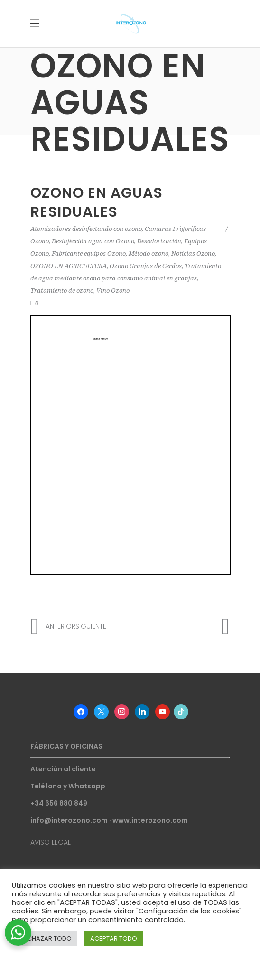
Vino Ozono (113, 290)
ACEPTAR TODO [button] (113, 938)
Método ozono (148, 253)
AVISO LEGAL (50, 842)
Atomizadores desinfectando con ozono (86, 228)
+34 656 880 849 (58, 803)
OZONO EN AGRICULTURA (68, 265)
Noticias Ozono (193, 253)
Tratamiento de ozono (61, 290)
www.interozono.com (150, 820)
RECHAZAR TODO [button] (46, 938)
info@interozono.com (69, 820)
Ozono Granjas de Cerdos (146, 265)
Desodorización (159, 241)
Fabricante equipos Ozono (89, 253)
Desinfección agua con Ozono (93, 241)
